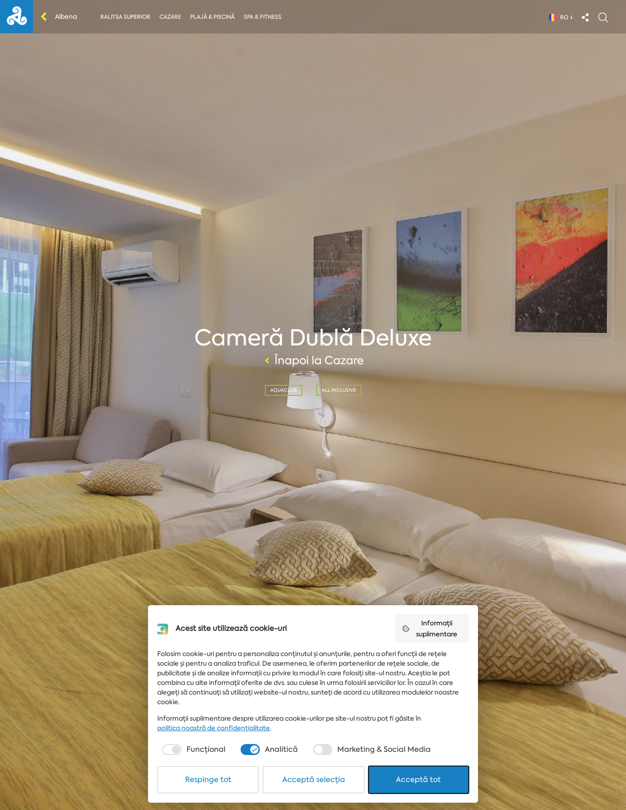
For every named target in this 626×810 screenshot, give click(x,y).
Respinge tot (208, 779)
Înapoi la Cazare (313, 360)
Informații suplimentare (429, 628)
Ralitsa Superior (125, 17)
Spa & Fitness (262, 17)
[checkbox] (192, 749)
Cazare (170, 17)
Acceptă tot (418, 779)
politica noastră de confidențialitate (213, 728)
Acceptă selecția (313, 779)
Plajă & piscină (212, 17)
